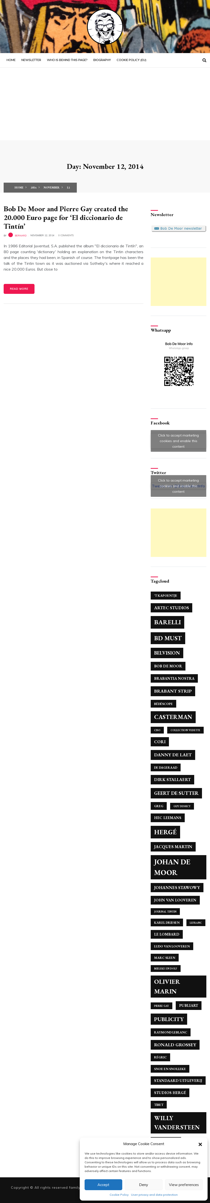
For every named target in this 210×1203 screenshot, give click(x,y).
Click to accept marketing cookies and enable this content (178, 441)
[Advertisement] (105, 104)
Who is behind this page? (67, 60)
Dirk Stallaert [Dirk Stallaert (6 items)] (172, 779)
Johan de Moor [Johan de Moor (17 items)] (172, 867)
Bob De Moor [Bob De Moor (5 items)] (168, 666)
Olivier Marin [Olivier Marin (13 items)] (167, 986)
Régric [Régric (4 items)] (160, 1057)
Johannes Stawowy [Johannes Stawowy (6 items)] (177, 887)
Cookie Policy (119, 1194)
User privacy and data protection (154, 1194)
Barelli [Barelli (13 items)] (167, 622)
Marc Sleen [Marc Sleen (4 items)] (164, 957)
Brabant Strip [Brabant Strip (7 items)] (173, 691)
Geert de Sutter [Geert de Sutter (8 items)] (176, 793)
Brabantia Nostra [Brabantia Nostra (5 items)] (174, 678)
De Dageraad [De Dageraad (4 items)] (165, 767)
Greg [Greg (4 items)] (158, 806)
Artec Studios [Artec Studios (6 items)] (171, 607)
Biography (102, 60)
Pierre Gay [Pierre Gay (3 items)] (161, 1006)
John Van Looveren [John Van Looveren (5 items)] (175, 900)
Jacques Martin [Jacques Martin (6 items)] (173, 846)
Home (11, 60)
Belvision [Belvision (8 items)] (167, 652)
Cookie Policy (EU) (131, 60)
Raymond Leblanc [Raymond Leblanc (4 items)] (170, 1032)
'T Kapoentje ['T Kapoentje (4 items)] (165, 595)
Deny (143, 1184)
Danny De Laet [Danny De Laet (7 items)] (173, 755)
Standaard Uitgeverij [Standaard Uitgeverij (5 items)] (178, 1080)
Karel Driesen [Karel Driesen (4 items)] (167, 922)
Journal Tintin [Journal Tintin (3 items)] (165, 911)
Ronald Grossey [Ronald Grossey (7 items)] (175, 1045)
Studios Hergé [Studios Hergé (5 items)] (170, 1092)
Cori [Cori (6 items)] (160, 741)
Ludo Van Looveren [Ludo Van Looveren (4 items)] (172, 946)
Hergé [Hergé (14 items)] (165, 832)
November (52, 187)
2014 (33, 187)
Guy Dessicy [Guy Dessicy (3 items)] (182, 806)
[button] (200, 1143)
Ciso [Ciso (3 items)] (157, 730)
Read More (19, 288)
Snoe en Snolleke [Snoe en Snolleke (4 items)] (170, 1069)
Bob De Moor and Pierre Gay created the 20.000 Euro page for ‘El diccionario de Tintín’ (66, 217)
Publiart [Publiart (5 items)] (188, 1005)
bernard (20, 235)
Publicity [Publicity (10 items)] (169, 1019)
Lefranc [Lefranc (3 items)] (196, 922)
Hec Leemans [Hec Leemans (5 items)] (167, 817)
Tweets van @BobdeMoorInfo (178, 486)
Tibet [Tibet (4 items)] (158, 1104)
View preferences (184, 1184)
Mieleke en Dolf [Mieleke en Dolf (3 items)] (165, 968)
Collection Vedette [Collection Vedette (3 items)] (185, 730)
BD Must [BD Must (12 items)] (168, 638)
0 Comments (66, 235)
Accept (103, 1184)
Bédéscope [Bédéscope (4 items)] (163, 704)
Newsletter (31, 60)
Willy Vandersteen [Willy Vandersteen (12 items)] (177, 1122)
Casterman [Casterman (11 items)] (173, 717)
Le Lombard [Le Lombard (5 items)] (166, 934)
